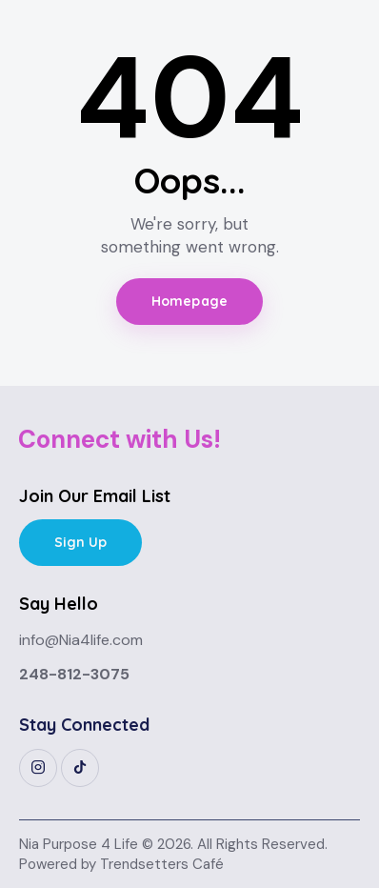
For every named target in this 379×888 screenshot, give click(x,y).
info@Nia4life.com (81, 640)
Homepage (189, 301)
